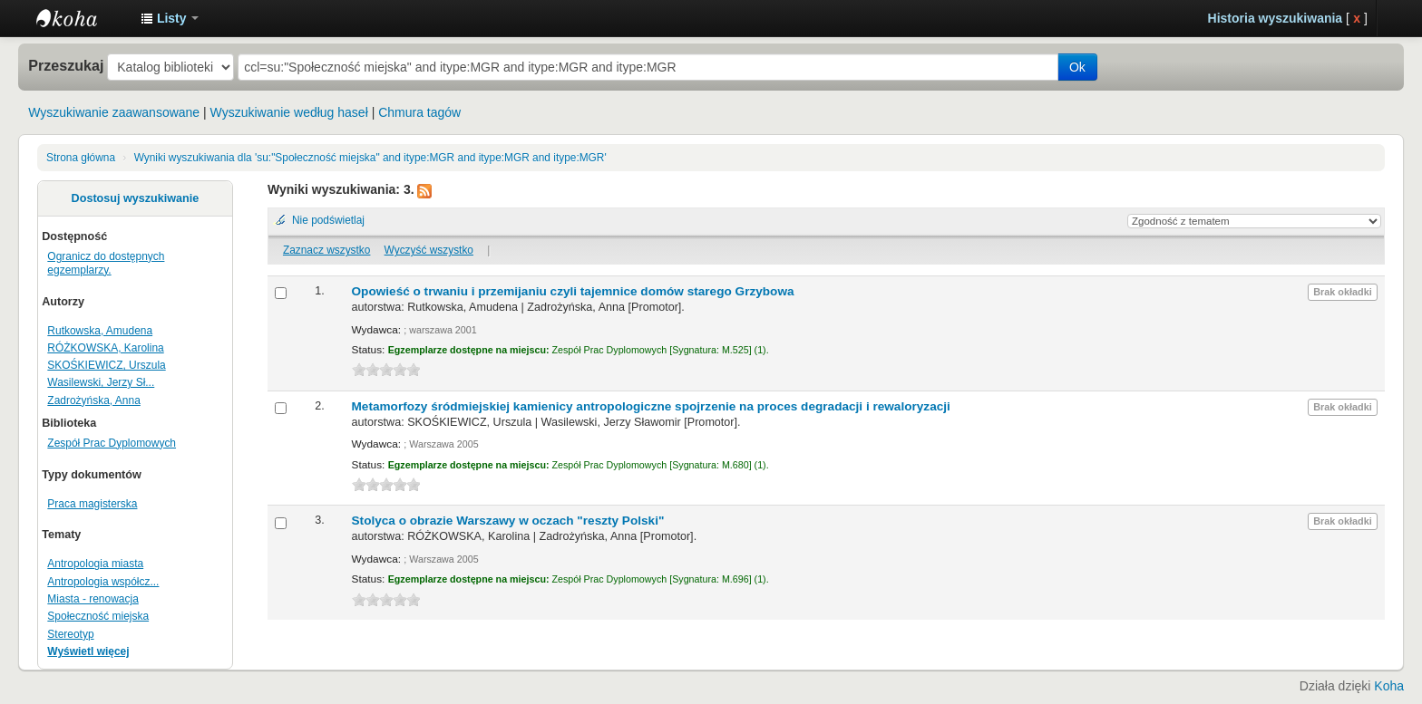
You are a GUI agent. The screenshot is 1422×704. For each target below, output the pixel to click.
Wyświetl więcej (88, 651)
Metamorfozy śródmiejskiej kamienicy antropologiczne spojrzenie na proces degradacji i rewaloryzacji (651, 406)
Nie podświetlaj (328, 220)
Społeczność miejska (98, 616)
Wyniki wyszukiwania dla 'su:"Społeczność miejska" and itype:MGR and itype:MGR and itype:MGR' (370, 157)
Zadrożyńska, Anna (93, 400)
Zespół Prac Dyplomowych (111, 443)
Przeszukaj (65, 65)
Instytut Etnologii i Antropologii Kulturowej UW (81, 18)
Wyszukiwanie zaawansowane (114, 112)
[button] (169, 18)
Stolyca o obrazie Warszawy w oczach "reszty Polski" (508, 520)
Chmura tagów (419, 112)
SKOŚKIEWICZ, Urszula (106, 365)
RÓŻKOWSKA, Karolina (105, 348)
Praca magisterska (92, 503)
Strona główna (80, 157)
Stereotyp (70, 634)
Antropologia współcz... (103, 581)
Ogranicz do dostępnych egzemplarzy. (105, 263)
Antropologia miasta (95, 563)
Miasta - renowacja (92, 599)
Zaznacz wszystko (326, 250)
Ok (1077, 67)
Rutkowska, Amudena (99, 330)
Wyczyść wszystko (429, 250)
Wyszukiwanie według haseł (289, 112)
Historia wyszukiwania (1275, 18)
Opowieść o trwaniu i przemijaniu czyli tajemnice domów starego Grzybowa (573, 291)
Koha (1389, 686)
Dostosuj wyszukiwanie (136, 198)
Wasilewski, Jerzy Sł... (100, 382)
